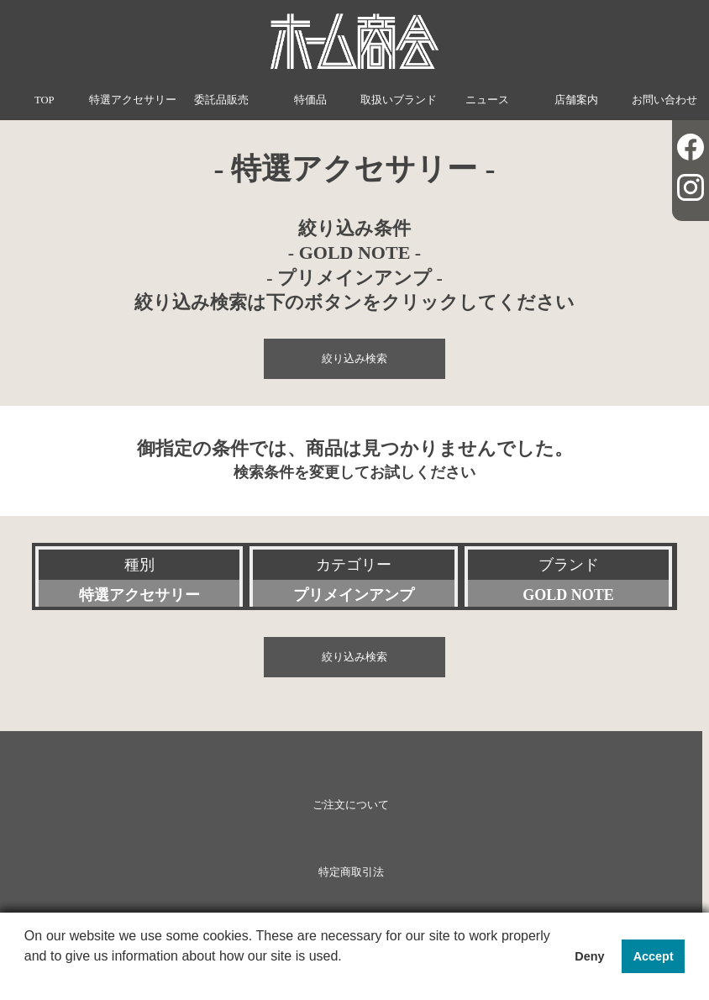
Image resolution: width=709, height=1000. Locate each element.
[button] (26, 978)
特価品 (310, 100)
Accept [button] (653, 956)
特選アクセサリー (132, 100)
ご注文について (350, 805)
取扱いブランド (398, 100)
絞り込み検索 (354, 359)
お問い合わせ (664, 100)
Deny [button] (589, 956)
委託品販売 (221, 100)
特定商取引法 (351, 872)
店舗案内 (576, 100)
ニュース (487, 100)
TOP (44, 100)
